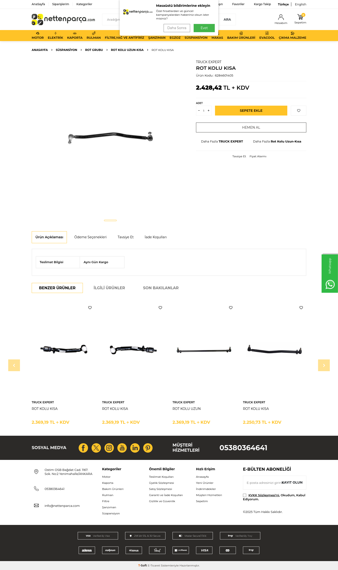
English (300, 4)
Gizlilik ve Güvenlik (162, 501)
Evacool (267, 35)
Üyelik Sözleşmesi (161, 483)
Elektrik (55, 35)
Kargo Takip (262, 4)
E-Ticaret (154, 565)
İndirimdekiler (206, 489)
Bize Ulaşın (215, 4)
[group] (110, 137)
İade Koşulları (156, 237)
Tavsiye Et (239, 156)
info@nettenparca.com (62, 506)
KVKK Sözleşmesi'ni (264, 495)
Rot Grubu (94, 50)
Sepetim (202, 501)
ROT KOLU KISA (45, 409)
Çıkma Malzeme (292, 35)
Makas (217, 35)
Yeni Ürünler (204, 483)
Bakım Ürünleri (241, 35)
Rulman (94, 35)
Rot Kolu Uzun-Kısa (127, 50)
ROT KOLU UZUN (187, 409)
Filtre (105, 501)
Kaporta (75, 35)
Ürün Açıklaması (49, 237)
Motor (38, 35)
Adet (199, 103)
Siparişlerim (60, 4)
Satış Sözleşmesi (160, 489)
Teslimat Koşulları (161, 476)
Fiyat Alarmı (258, 156)
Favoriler (238, 4)
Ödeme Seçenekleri (90, 237)
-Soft (143, 565)
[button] (110, 220)
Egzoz (175, 35)
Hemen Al (251, 127)
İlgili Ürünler (109, 288)
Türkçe (283, 4)
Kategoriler (84, 4)
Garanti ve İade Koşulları (166, 495)
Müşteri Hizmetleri (209, 495)
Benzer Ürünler (57, 288)
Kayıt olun (292, 482)
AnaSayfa (38, 4)
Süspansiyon (196, 35)
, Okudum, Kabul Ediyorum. (274, 497)
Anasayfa (40, 50)
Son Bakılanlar (161, 288)
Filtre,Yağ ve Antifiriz (124, 35)
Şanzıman (156, 35)
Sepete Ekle (251, 110)
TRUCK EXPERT (208, 62)
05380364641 (243, 447)
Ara (227, 19)
